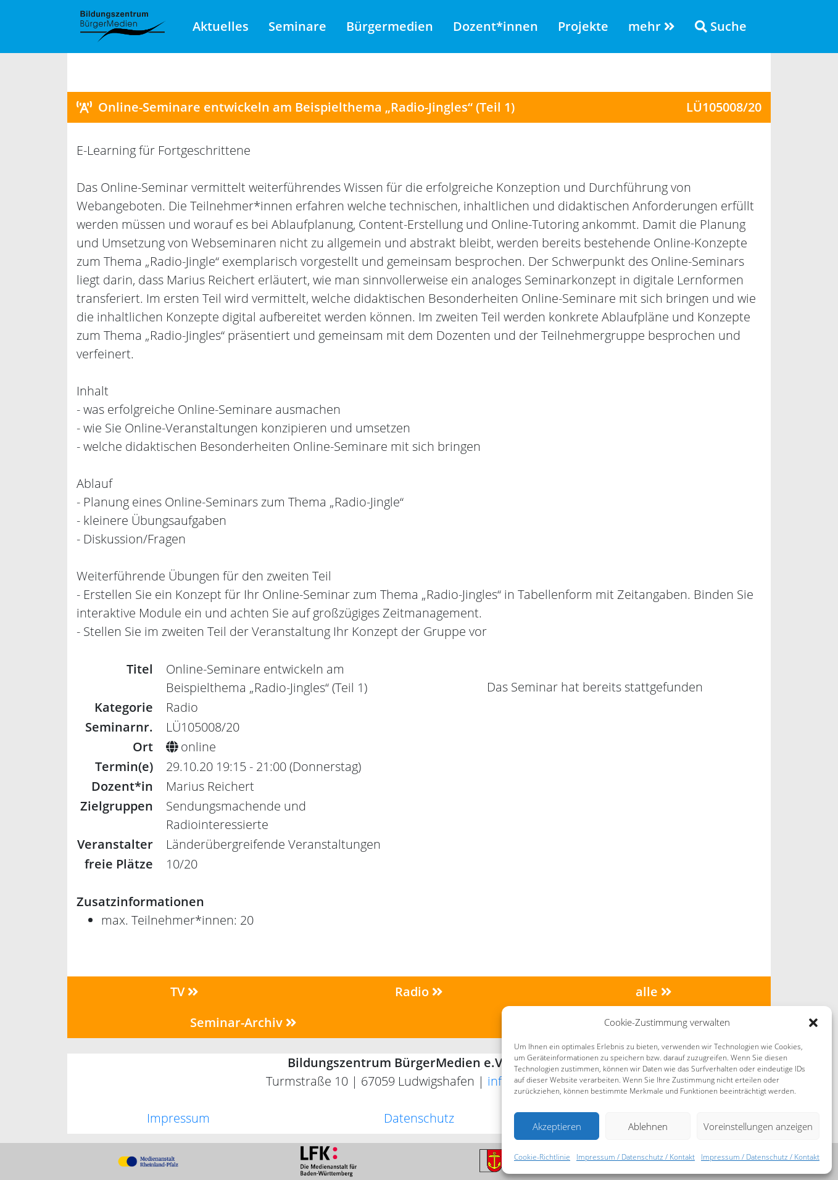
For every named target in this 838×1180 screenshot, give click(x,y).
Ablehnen (648, 1126)
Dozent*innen (495, 26)
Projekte (583, 26)
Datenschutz (419, 1118)
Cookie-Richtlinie (542, 1157)
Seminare (297, 26)
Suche (721, 26)
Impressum (178, 1118)
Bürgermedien (389, 26)
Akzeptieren (557, 1126)
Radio (419, 991)
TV (184, 991)
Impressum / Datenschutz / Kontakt (635, 1157)
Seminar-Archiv (243, 1022)
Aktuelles (221, 26)
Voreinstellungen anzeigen (758, 1126)
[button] (813, 1022)
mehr (651, 26)
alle (654, 991)
